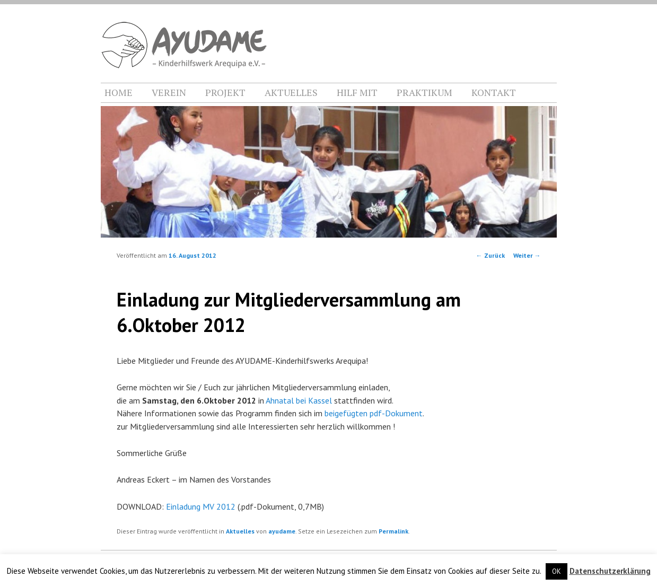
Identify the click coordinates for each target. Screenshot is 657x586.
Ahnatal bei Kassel (299, 400)
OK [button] (556, 571)
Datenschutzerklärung (610, 571)
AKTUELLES (291, 92)
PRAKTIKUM (424, 92)
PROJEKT (225, 92)
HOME (118, 92)
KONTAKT (493, 92)
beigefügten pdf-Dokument (374, 413)
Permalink (393, 531)
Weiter (527, 255)
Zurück (490, 255)
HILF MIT (357, 92)
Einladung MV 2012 (200, 506)
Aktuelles (240, 531)
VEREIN (169, 92)
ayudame (281, 531)
